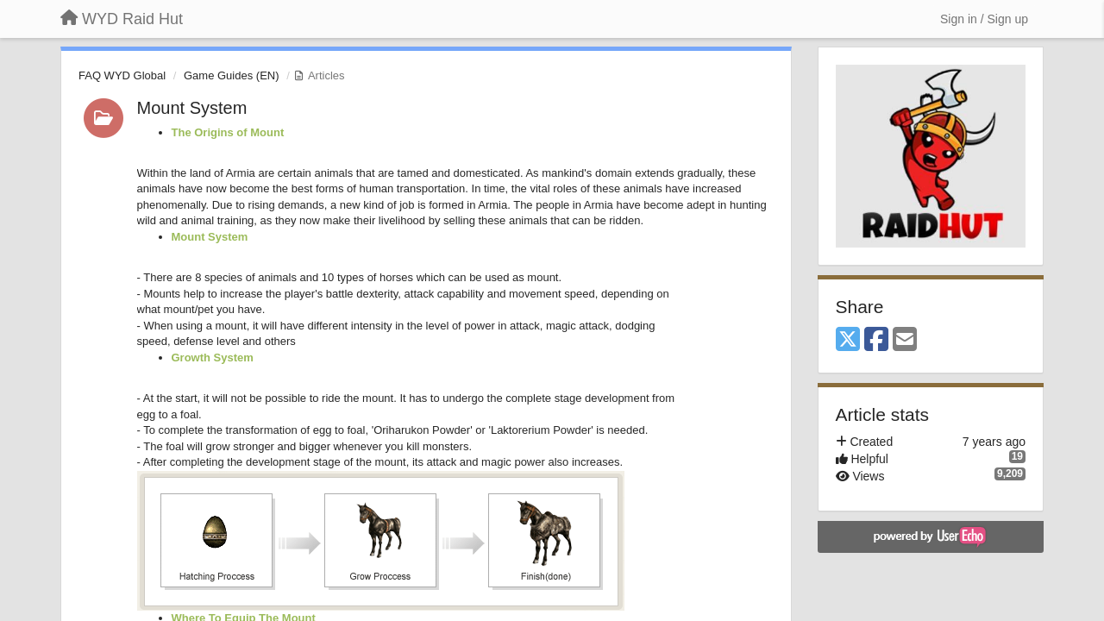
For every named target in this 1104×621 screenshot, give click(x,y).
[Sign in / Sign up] (984, 19)
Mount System (192, 107)
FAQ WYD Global (122, 75)
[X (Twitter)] (848, 340)
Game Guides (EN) (231, 75)
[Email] (905, 340)
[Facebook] (876, 340)
